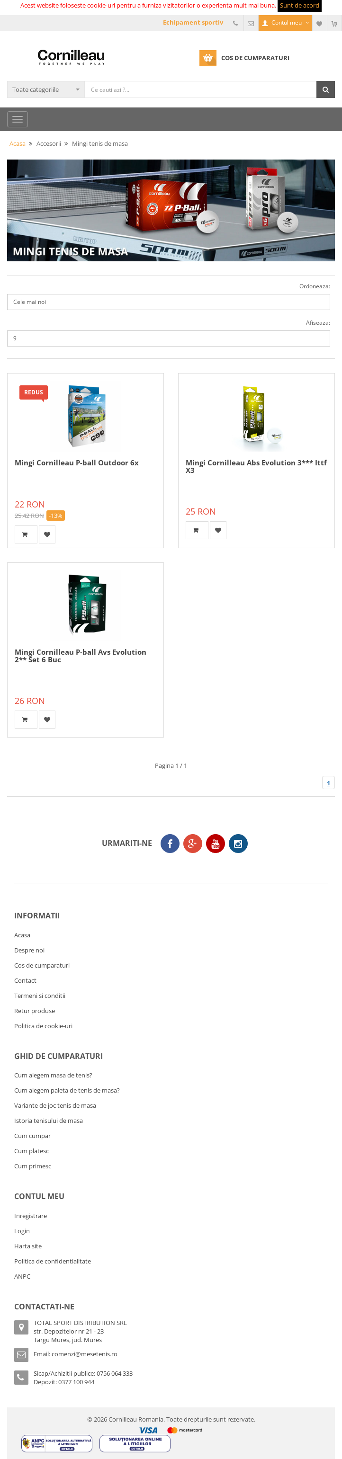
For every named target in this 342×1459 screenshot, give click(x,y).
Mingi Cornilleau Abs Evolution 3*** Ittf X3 (256, 466)
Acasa (22, 935)
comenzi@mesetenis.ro (84, 1354)
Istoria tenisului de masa (48, 1120)
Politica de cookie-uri (43, 1026)
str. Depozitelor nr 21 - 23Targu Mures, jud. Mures (69, 1335)
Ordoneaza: (314, 286)
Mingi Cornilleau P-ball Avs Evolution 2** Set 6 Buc (80, 656)
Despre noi (29, 950)
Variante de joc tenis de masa (55, 1105)
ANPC (22, 1276)
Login (22, 1231)
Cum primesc (32, 1166)
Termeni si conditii (39, 995)
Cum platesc (31, 1151)
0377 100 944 (76, 1382)
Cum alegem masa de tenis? (53, 1075)
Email (251, 23)
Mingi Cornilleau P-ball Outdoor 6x (77, 462)
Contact (25, 980)
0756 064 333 (115, 1373)
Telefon (236, 23)
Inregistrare (30, 1215)
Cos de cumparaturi (42, 965)
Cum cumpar (32, 1135)
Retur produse (34, 1010)
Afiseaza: (318, 323)
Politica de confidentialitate (52, 1261)
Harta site (28, 1246)
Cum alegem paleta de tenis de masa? (67, 1090)
